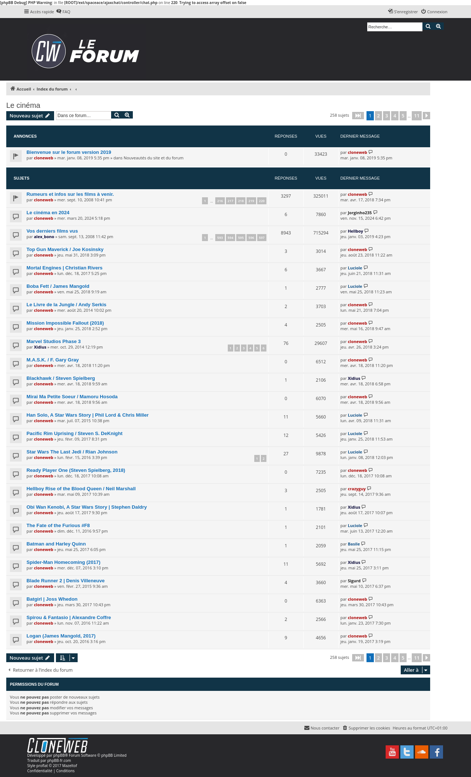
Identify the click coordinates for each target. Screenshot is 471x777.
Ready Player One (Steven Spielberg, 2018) (75, 470)
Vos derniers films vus (52, 231)
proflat (42, 765)
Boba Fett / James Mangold (57, 286)
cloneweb (43, 157)
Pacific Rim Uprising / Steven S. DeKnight (74, 433)
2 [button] (378, 115)
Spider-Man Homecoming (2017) (63, 562)
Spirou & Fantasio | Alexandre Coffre (68, 617)
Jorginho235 (360, 212)
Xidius (40, 347)
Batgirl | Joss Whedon (52, 599)
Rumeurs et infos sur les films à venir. (70, 194)
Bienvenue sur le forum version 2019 (68, 152)
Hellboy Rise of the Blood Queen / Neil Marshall (81, 488)
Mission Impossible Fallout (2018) (65, 323)
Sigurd (354, 580)
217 (230, 200)
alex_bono (44, 236)
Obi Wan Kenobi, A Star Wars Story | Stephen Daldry (86, 507)
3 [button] (386, 115)
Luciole (355, 268)
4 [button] (394, 115)
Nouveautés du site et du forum (154, 157)
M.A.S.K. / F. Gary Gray (52, 360)
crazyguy (357, 488)
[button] (358, 115)
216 (220, 200)
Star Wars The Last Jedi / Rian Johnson (71, 452)
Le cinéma (23, 105)
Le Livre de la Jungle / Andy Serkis (66, 304)
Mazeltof (69, 765)
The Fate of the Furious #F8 (58, 525)
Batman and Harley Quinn (56, 544)
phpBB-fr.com (59, 760)
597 (262, 237)
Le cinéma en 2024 (48, 212)
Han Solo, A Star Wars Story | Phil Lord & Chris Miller (87, 415)
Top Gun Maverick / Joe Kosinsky (64, 249)
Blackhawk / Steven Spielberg (60, 378)
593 (220, 237)
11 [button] (416, 115)
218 (241, 200)
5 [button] (403, 115)
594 (230, 237)
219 (251, 200)
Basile (354, 544)
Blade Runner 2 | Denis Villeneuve (65, 580)
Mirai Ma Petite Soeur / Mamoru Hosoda (72, 396)
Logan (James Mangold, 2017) (61, 636)
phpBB (59, 755)
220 (262, 200)
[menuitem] (63, 11)
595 (241, 237)
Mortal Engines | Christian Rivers (64, 268)
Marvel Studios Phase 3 (53, 341)
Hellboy (355, 231)
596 (251, 237)
